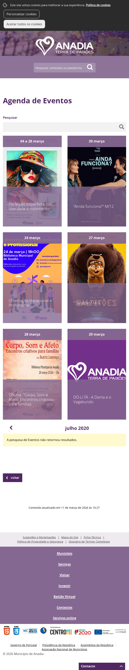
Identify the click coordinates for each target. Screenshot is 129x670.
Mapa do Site (69, 537)
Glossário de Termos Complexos (89, 541)
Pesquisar (10, 117)
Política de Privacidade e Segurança (40, 541)
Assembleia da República (97, 645)
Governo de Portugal (23, 645)
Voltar (15, 478)
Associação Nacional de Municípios (64, 649)
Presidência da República (58, 645)
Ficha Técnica (92, 537)
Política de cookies (98, 5)
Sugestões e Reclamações (39, 537)
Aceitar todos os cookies (24, 24)
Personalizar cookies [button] (22, 14)
